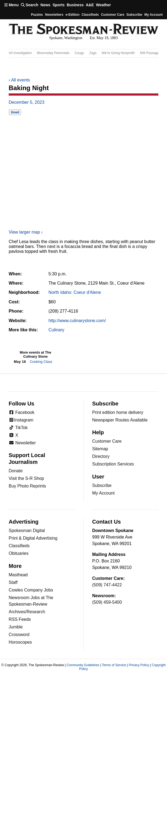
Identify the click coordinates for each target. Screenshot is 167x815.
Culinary (57, 330)
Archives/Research (27, 611)
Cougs (79, 53)
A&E (90, 5)
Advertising (23, 522)
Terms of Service (114, 665)
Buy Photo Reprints (27, 486)
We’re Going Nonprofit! (118, 53)
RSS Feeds (20, 619)
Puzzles (37, 15)
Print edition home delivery (117, 412)
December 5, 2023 (26, 102)
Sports (59, 5)
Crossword (19, 634)
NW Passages (150, 53)
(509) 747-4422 (107, 585)
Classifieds (90, 15)
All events (19, 80)
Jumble (16, 627)
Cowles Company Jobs (31, 590)
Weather (103, 5)
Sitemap (100, 448)
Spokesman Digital (27, 530)
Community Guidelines (83, 665)
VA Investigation (20, 53)
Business (75, 5)
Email (15, 112)
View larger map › (26, 232)
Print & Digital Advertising (33, 538)
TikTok (18, 427)
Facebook (21, 412)
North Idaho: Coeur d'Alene (75, 292)
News (45, 5)
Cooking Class (41, 362)
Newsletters (54, 15)
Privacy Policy (139, 665)
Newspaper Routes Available (119, 420)
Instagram (21, 420)
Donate (16, 470)
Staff (13, 582)
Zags (93, 53)
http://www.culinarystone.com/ (77, 320)
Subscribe (134, 15)
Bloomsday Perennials (53, 53)
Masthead (18, 574)
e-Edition (72, 15)
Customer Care (112, 15)
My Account (103, 493)
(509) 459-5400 (107, 602)
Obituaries (18, 553)
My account (153, 15)
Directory (101, 456)
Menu (11, 5)
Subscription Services (113, 464)
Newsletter (22, 442)
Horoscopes (20, 642)
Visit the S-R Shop (26, 478)
